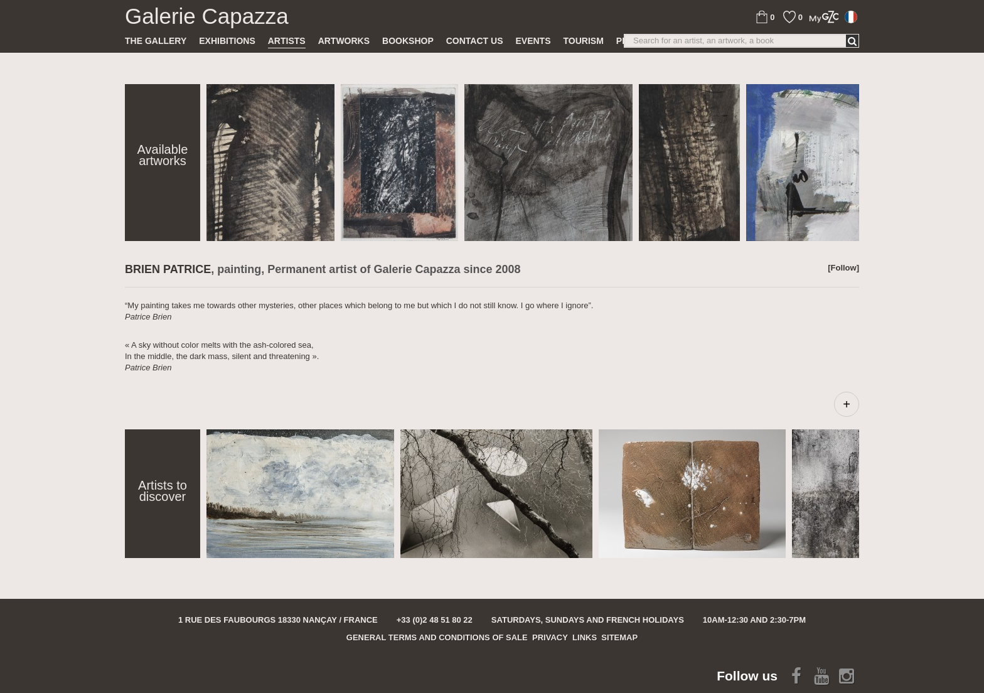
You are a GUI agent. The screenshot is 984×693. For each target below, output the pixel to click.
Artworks (344, 41)
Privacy (550, 637)
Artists (287, 41)
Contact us (474, 41)
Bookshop (408, 41)
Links (584, 637)
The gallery (155, 41)
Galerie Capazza (207, 16)
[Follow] (843, 267)
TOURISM (584, 41)
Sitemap (619, 637)
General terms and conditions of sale (437, 637)
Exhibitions (227, 41)
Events (532, 41)
